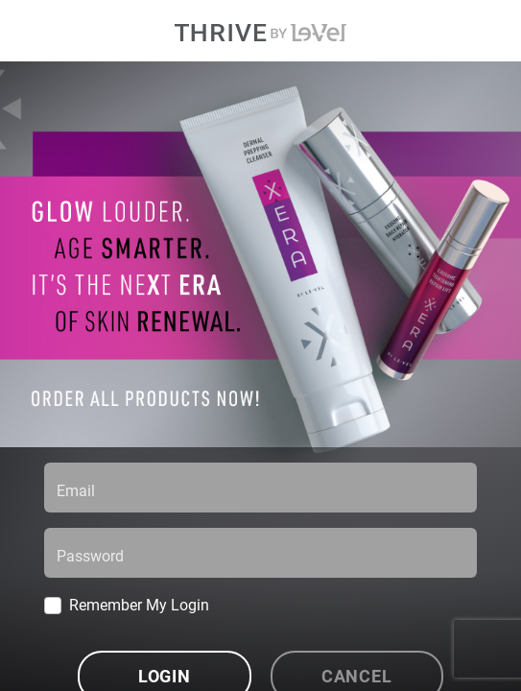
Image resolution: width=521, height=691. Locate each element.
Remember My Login (139, 604)
